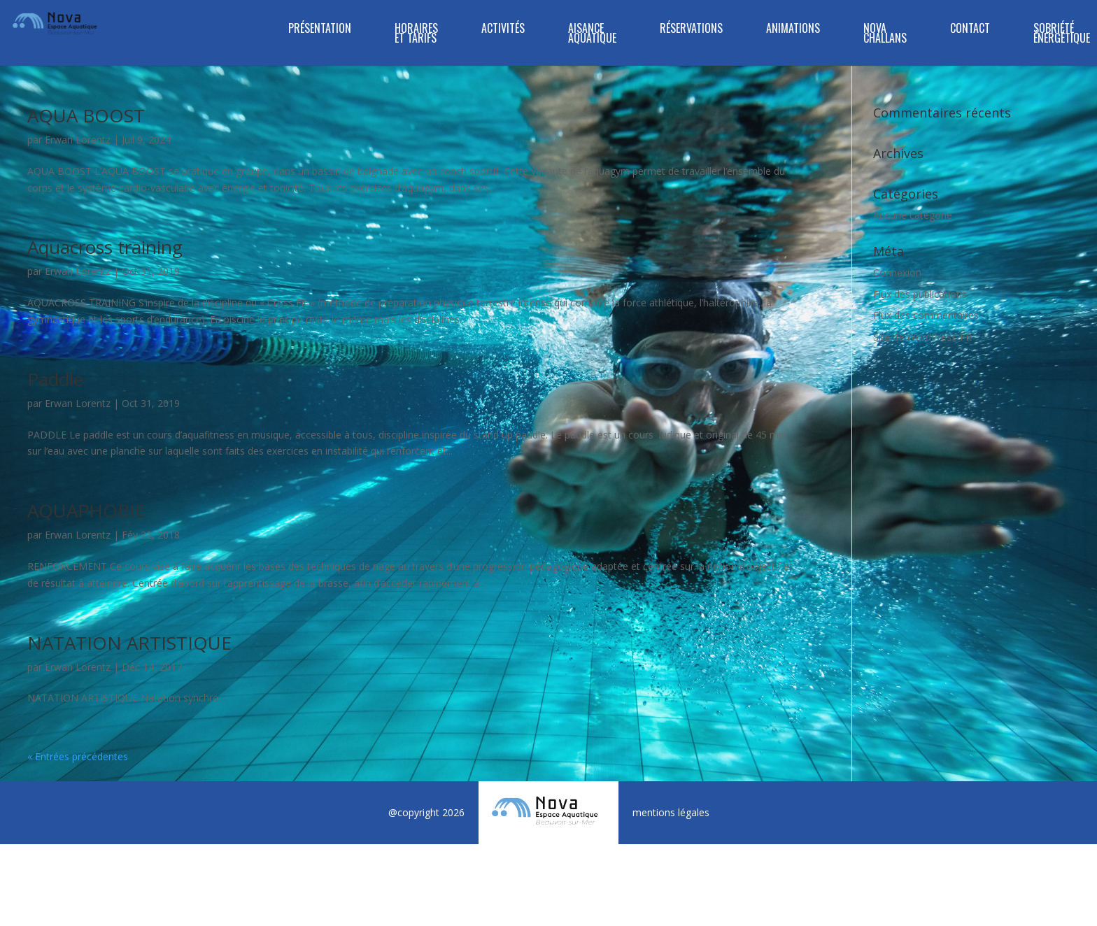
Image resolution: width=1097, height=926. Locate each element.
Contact (970, 29)
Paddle (55, 379)
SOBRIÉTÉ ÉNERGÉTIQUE (1061, 34)
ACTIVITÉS (503, 29)
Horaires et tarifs (416, 34)
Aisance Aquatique (592, 34)
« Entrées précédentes (77, 756)
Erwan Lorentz (78, 139)
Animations (793, 29)
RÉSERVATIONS (691, 29)
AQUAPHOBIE (86, 510)
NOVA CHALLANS (885, 34)
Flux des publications (920, 294)
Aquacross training (105, 246)
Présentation (319, 29)
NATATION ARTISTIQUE (129, 642)
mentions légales (670, 812)
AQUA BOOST (86, 115)
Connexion (897, 272)
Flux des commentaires (926, 315)
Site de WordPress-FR (922, 336)
